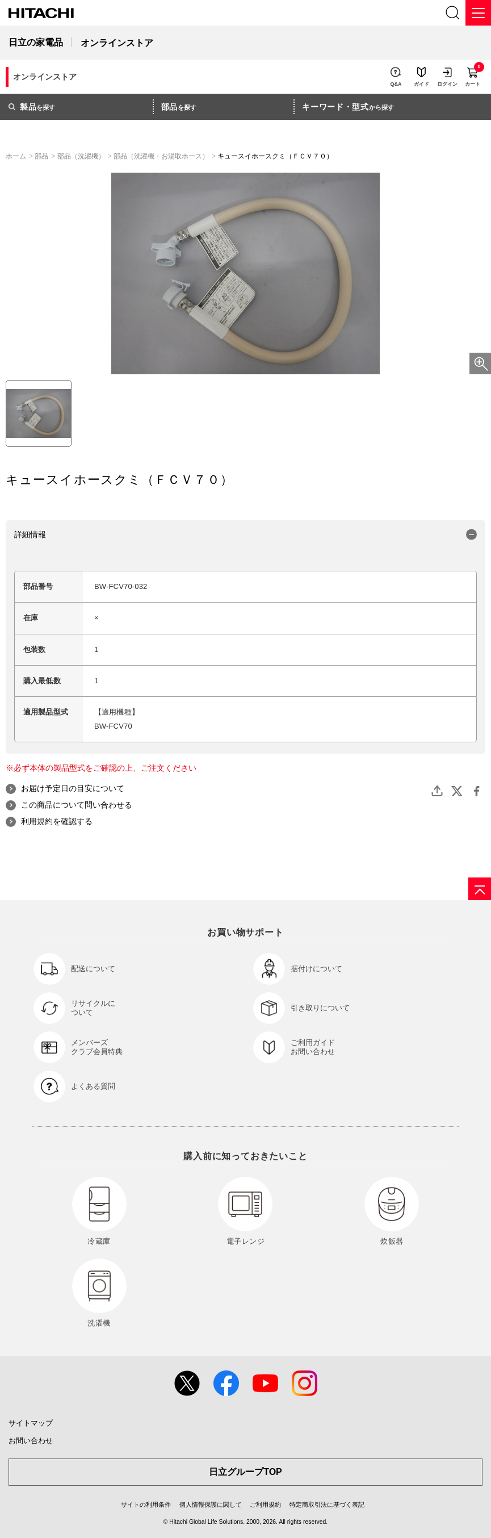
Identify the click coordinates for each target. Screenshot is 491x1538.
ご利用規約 (265, 1504)
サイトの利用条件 (146, 1504)
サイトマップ (31, 1423)
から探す (348, 106)
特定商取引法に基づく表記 (326, 1504)
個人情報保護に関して (210, 1504)
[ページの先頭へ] (479, 888)
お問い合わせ (31, 1440)
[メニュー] (478, 13)
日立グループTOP (245, 1472)
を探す (32, 106)
